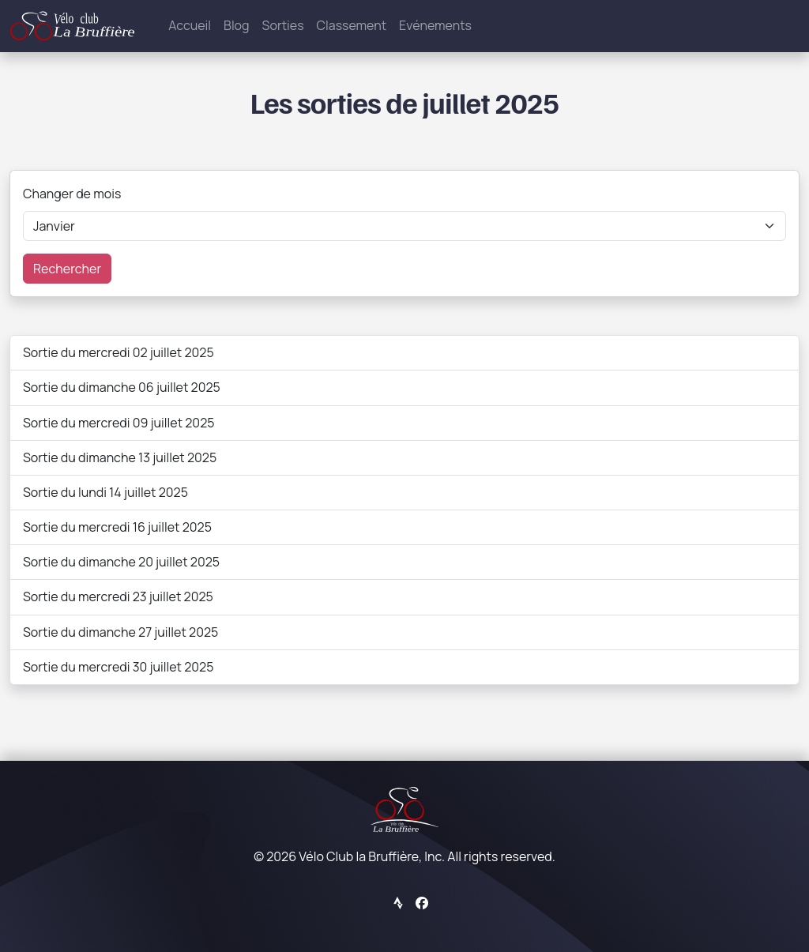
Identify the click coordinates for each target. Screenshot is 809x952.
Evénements (435, 25)
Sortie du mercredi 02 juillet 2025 (118, 352)
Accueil (189, 25)
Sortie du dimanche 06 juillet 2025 (121, 387)
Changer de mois (72, 193)
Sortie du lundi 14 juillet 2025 (105, 492)
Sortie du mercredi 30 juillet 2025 (118, 666)
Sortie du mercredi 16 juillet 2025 (117, 527)
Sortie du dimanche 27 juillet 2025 (120, 632)
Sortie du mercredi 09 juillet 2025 (119, 422)
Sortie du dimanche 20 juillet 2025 (121, 561)
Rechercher (67, 268)
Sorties (283, 25)
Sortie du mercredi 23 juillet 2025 (118, 596)
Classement (352, 25)
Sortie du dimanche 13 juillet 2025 (119, 457)
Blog (236, 25)
